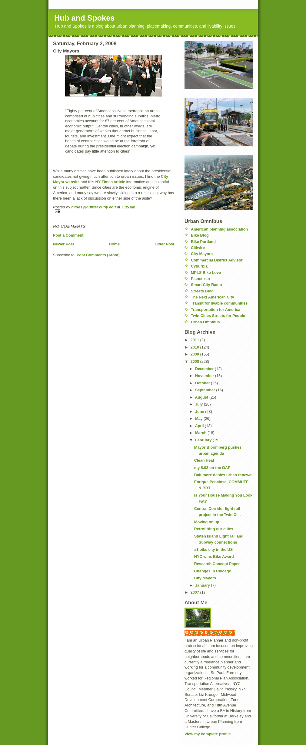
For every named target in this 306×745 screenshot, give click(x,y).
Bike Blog (200, 235)
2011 (195, 340)
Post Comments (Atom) (98, 255)
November (205, 375)
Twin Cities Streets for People (218, 315)
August (202, 397)
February (204, 440)
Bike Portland (203, 241)
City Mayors (202, 253)
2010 (195, 347)
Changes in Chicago (212, 571)
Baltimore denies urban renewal (223, 475)
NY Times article (110, 182)
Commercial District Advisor (217, 260)
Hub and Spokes (84, 18)
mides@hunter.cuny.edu (213, 632)
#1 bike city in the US (213, 549)
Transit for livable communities (219, 303)
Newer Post (63, 244)
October (203, 383)
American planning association (219, 229)
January (203, 585)
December (205, 368)
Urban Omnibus (205, 322)
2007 (195, 592)
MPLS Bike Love (206, 272)
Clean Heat (204, 460)
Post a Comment (68, 235)
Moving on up (206, 522)
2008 (195, 361)
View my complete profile (208, 734)
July (199, 404)
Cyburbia (199, 266)
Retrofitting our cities (213, 529)
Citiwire (198, 247)
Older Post (164, 244)
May (199, 418)
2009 (195, 354)
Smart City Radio (206, 284)
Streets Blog (202, 291)
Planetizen (200, 278)
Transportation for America (215, 309)
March (201, 432)
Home (114, 244)
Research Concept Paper (217, 563)
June (200, 411)
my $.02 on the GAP (212, 467)
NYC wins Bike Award (214, 556)
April (200, 425)
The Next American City (212, 297)
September (205, 390)
